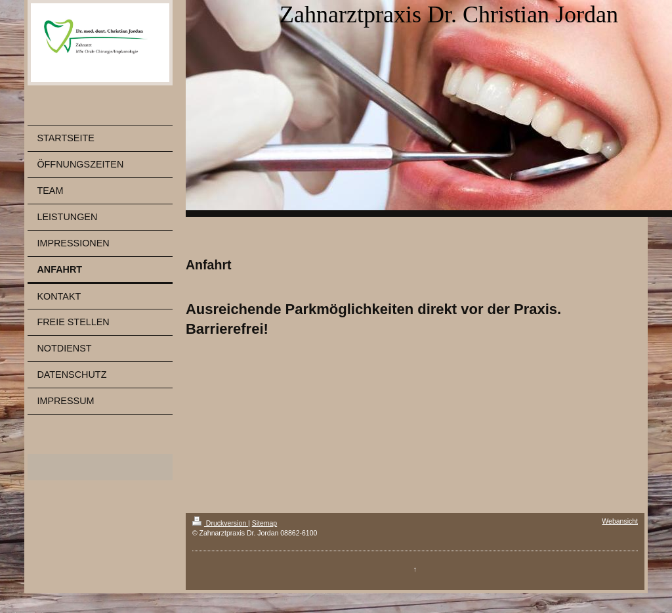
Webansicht (620, 521)
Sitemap (265, 523)
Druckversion (220, 523)
